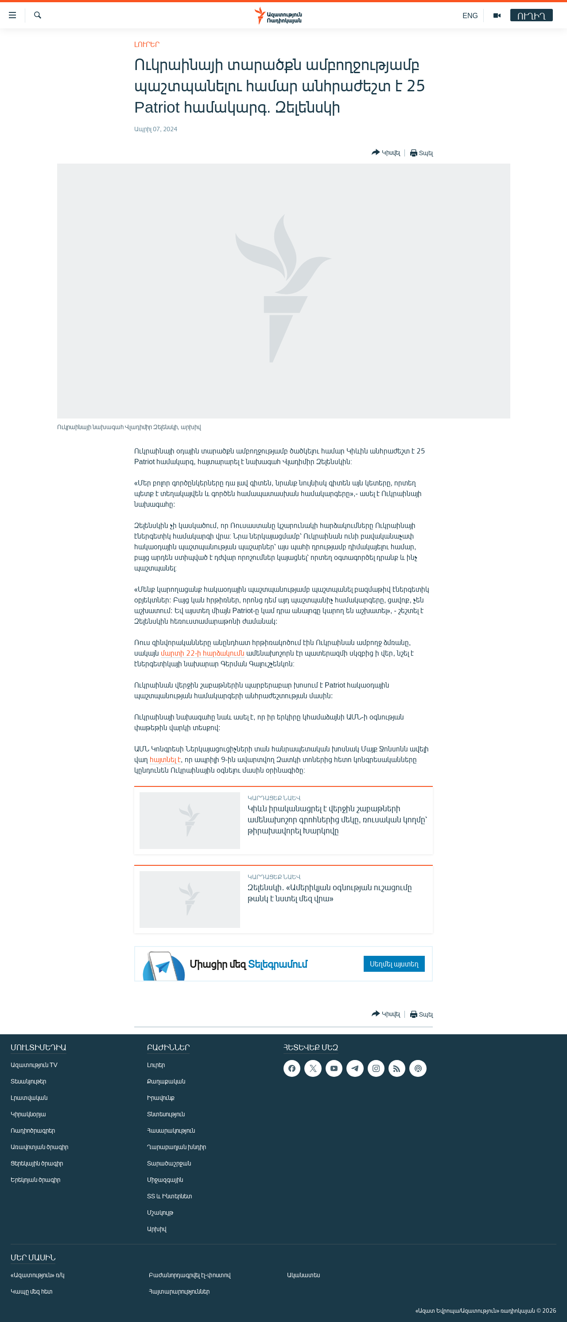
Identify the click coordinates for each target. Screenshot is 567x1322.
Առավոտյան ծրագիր (39, 1146)
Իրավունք (161, 1097)
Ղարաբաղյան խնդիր (176, 1146)
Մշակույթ (160, 1212)
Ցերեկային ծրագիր (37, 1163)
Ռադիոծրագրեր (33, 1130)
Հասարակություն (171, 1130)
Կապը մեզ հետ (32, 1291)
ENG (470, 15)
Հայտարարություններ (179, 1291)
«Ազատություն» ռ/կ (37, 1275)
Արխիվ (156, 1228)
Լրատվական (29, 1097)
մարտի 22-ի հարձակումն (203, 653)
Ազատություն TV (34, 1064)
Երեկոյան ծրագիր (35, 1179)
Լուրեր (146, 44)
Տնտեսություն (166, 1114)
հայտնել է (165, 759)
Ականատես (303, 1275)
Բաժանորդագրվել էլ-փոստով (189, 1275)
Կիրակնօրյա (28, 1114)
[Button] (386, 152)
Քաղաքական (166, 1081)
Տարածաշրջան (169, 1163)
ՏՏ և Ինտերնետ (169, 1196)
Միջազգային (165, 1179)
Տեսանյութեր (28, 1081)
